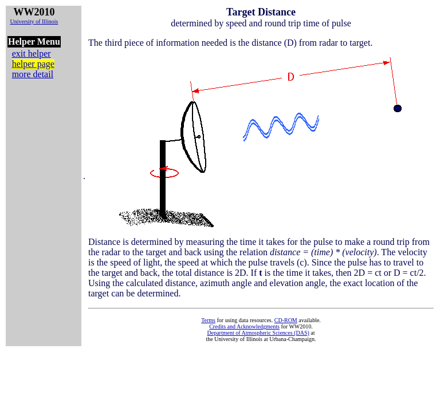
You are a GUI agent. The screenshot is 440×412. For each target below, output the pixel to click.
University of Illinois (34, 21)
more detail (32, 74)
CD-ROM (285, 320)
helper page (33, 64)
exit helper (31, 53)
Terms (208, 320)
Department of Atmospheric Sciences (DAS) (258, 333)
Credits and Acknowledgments (244, 326)
